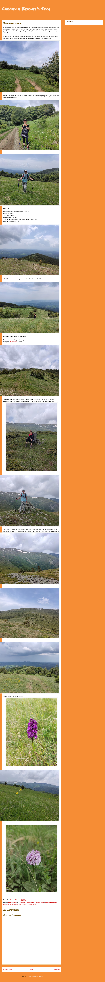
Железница (22, 904)
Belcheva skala (12, 902)
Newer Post (7, 969)
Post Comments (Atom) (36, 976)
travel (42, 902)
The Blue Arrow (30, 902)
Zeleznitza (53, 902)
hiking (23, 902)
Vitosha (47, 902)
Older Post (56, 969)
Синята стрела (31, 904)
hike (19, 902)
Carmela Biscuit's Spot (26, 8)
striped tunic (13, 342)
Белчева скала (8, 904)
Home (32, 969)
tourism (38, 902)
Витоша (15, 904)
